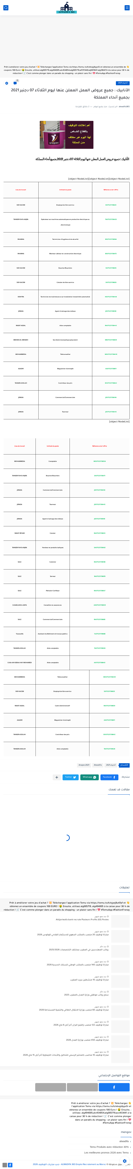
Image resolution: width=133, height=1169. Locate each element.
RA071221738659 (109, 706)
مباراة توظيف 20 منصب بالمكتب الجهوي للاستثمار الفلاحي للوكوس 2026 (73, 935)
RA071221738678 (99, 576)
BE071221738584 (111, 239)
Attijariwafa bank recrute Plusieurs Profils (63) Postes (82, 920)
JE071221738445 (111, 412)
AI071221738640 (99, 663)
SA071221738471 (99, 476)
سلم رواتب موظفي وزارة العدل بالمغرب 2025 (86, 995)
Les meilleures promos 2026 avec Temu (106, 1152)
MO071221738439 (111, 354)
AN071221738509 (100, 605)
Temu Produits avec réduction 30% (109, 1146)
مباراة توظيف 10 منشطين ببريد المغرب (89, 980)
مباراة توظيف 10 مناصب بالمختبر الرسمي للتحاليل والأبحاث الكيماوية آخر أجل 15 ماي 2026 (66, 1055)
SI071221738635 (110, 268)
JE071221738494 (111, 398)
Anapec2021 (84, 765)
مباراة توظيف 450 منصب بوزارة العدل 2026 (87, 1040)
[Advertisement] (66, 42)
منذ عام (103, 946)
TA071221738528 (99, 648)
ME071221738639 (111, 340)
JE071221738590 (110, 311)
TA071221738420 (111, 220)
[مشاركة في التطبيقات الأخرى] (57, 777)
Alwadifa (98, 765)
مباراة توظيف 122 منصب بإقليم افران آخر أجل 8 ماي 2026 (81, 1025)
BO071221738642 (111, 383)
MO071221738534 (100, 461)
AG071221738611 (111, 369)
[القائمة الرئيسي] (127, 7)
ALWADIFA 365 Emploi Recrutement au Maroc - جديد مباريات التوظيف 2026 (69, 1164)
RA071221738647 (99, 591)
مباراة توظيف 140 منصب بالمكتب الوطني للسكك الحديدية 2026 (78, 965)
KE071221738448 (111, 297)
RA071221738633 (99, 533)
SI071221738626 (110, 283)
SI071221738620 (110, 205)
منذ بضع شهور (100, 916)
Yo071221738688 (99, 634)
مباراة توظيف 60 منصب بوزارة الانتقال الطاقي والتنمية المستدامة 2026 (74, 1010)
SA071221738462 (99, 548)
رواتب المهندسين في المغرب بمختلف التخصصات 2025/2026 (79, 950)
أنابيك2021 (122, 83)
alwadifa (124, 1141)
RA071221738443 (111, 326)
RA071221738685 (99, 620)
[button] (109, 777)
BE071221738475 (111, 254)
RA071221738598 (99, 562)
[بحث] (5, 7)
